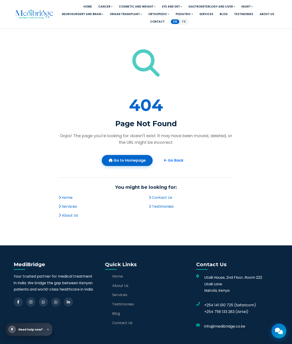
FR (184, 22)
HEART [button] (246, 6)
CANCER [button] (104, 6)
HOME (87, 6)
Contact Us (160, 197)
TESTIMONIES (243, 14)
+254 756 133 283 (219, 311)
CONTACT (157, 22)
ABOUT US (267, 14)
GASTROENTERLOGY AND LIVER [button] (210, 6)
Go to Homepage (127, 160)
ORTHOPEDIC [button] (157, 14)
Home (66, 197)
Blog (116, 313)
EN (175, 22)
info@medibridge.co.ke (224, 326)
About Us (68, 215)
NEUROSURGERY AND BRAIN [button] (81, 14)
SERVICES (206, 14)
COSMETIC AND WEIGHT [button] (136, 6)
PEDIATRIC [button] (183, 14)
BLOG (224, 14)
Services (68, 206)
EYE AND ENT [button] (171, 6)
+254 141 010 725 (218, 305)
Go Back (173, 160)
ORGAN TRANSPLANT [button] (125, 14)
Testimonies (161, 206)
